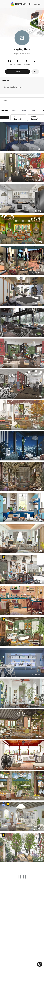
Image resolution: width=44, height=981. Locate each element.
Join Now (37, 4)
